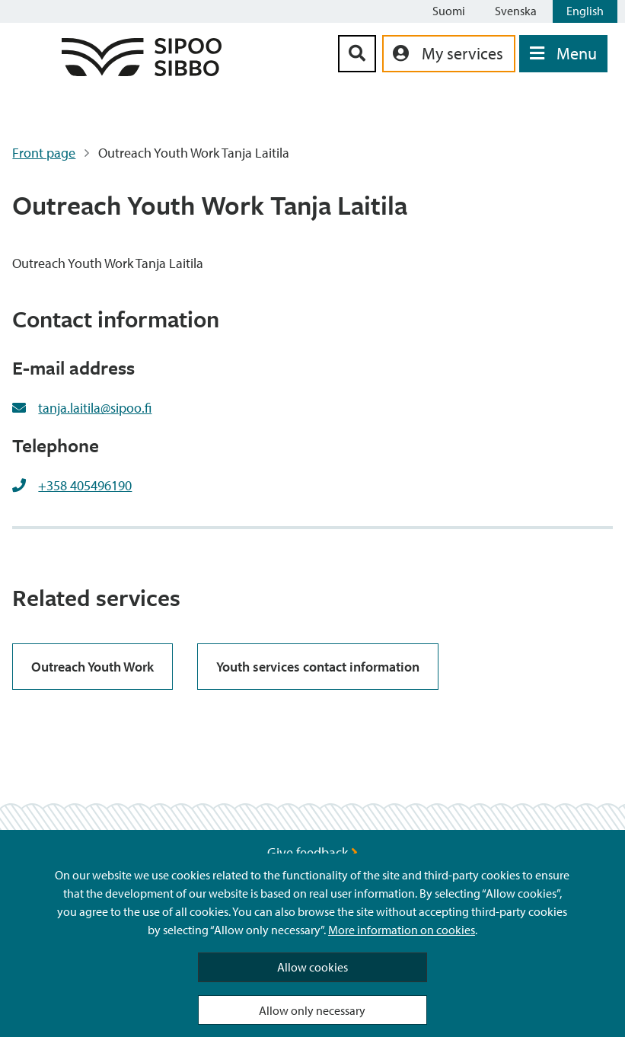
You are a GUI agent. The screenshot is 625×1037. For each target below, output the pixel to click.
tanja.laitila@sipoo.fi (94, 407)
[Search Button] (357, 53)
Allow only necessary (312, 1010)
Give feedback (312, 852)
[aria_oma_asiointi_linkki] (448, 53)
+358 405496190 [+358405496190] (85, 485)
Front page (43, 152)
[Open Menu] (563, 53)
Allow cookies (312, 967)
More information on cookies (401, 929)
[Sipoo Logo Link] (142, 71)
